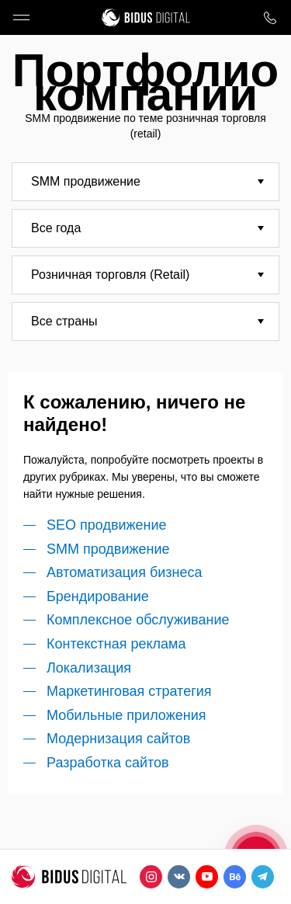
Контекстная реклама (116, 644)
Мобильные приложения (126, 715)
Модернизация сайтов (118, 738)
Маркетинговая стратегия (129, 691)
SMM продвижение (108, 549)
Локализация (89, 668)
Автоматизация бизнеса (124, 572)
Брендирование (98, 596)
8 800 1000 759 (269, 17)
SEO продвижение (107, 525)
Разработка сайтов (108, 762)
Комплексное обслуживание (138, 620)
